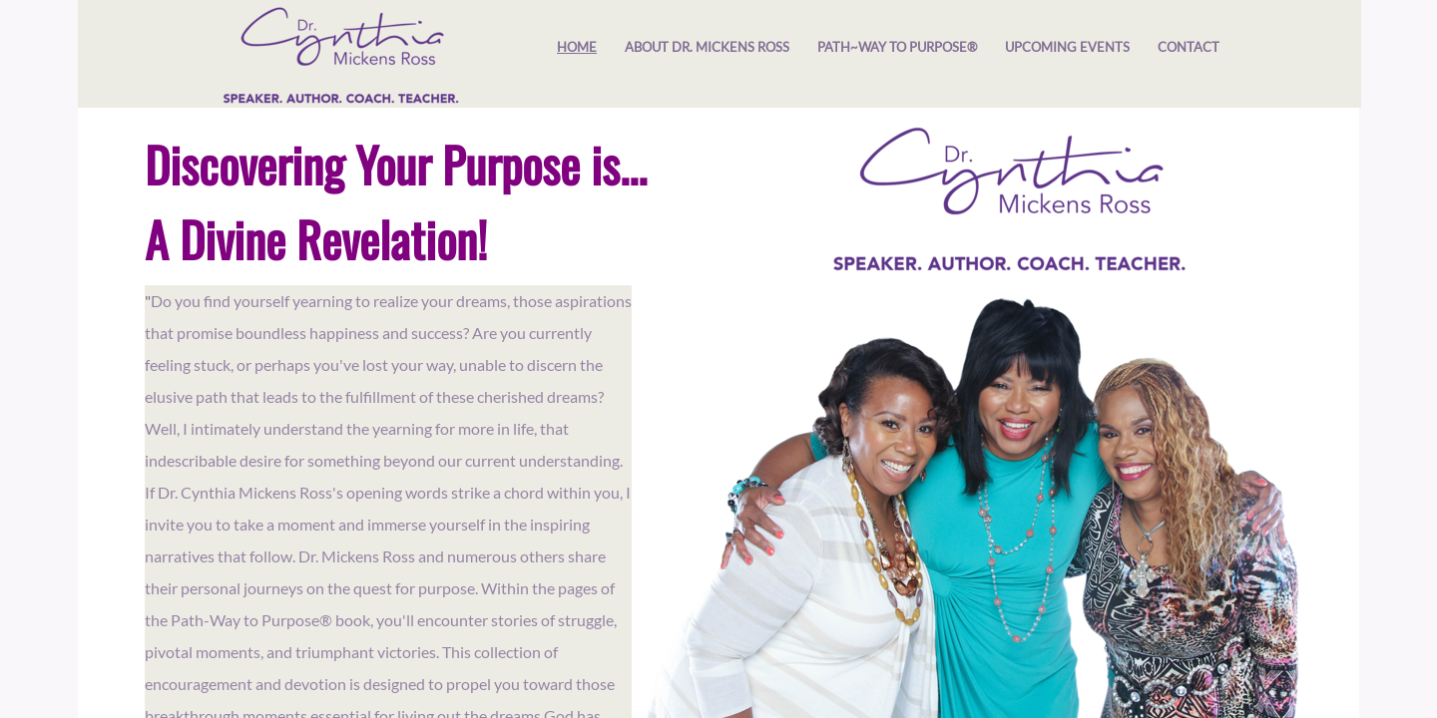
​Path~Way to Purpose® (897, 47)
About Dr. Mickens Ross (707, 47)
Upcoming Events (1067, 47)
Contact (1188, 47)
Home (577, 47)
